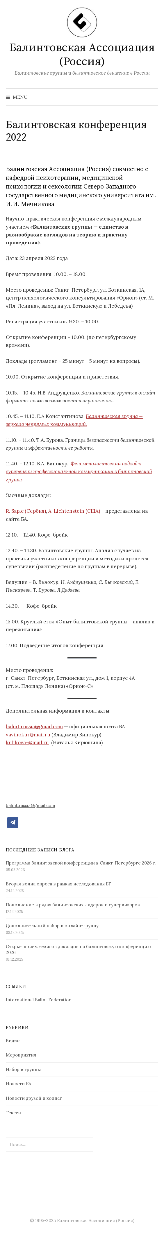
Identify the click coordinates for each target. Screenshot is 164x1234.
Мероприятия (21, 1055)
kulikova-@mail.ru (27, 742)
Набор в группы (23, 1069)
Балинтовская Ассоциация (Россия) (82, 55)
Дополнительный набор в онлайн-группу (52, 925)
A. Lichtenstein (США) (74, 511)
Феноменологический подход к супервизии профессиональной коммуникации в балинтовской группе (79, 471)
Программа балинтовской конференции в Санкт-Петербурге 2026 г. (81, 863)
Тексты (14, 1112)
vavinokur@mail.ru (28, 734)
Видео (12, 1040)
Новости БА (18, 1083)
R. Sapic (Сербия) (26, 511)
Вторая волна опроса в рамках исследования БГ (58, 884)
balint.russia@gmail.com (34, 726)
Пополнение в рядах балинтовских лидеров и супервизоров (73, 904)
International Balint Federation (39, 999)
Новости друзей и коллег (34, 1098)
